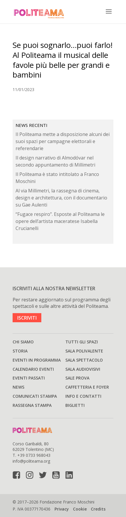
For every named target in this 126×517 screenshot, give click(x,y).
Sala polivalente (84, 351)
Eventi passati (29, 378)
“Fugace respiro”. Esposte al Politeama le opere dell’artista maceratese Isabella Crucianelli (60, 221)
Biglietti (75, 405)
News (18, 387)
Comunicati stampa (35, 396)
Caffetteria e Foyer (87, 387)
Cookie (80, 509)
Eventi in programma (37, 360)
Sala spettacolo (84, 360)
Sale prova (77, 378)
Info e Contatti (83, 396)
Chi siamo (23, 342)
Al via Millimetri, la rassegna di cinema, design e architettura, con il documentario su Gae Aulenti (61, 197)
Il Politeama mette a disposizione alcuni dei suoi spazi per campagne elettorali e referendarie (63, 141)
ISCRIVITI (27, 317)
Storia (20, 351)
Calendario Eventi (33, 369)
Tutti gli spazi (81, 342)
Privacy (62, 509)
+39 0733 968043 (33, 455)
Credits (98, 509)
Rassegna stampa (32, 405)
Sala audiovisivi (82, 369)
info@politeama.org (31, 461)
